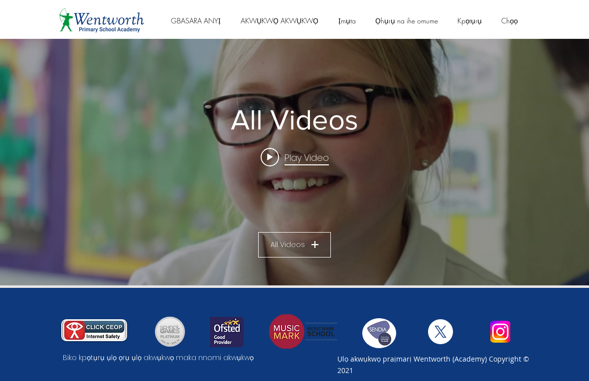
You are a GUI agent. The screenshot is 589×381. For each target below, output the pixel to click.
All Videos (294, 245)
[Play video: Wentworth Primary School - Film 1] (295, 157)
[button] (196, 20)
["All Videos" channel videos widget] (294, 162)
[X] (440, 331)
